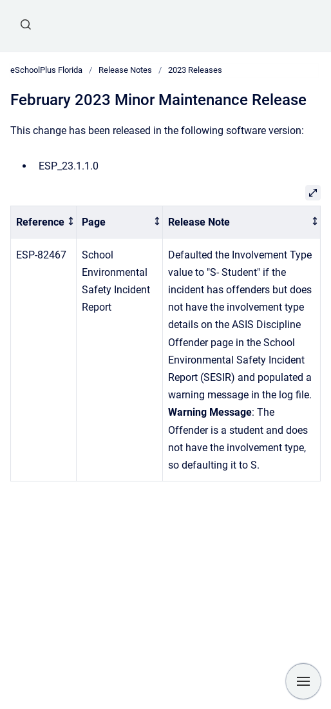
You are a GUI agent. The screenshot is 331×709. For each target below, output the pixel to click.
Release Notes (125, 70)
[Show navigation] (303, 681)
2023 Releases (195, 70)
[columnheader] (44, 222)
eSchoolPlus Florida (46, 70)
